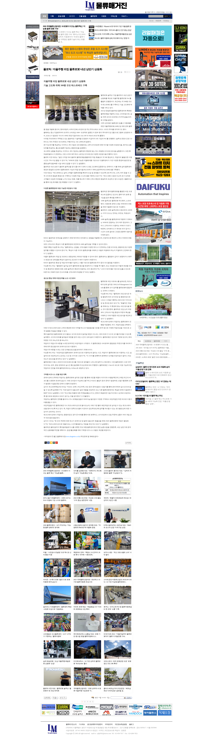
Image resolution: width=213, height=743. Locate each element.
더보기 (124, 16)
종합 (44, 16)
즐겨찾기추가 (150, 12)
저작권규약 (108, 724)
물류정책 (93, 16)
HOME (46, 63)
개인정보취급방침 (121, 724)
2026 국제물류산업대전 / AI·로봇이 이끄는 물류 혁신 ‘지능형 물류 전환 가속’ (163, 345)
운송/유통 (61, 16)
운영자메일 (160, 12)
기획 (52, 16)
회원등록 (158, 20)
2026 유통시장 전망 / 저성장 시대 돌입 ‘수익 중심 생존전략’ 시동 (159, 351)
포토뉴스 (139, 291)
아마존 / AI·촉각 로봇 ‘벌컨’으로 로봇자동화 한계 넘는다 (156, 357)
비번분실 (166, 20)
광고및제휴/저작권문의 (94, 724)
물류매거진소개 (71, 724)
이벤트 (103, 16)
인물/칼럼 (82, 16)
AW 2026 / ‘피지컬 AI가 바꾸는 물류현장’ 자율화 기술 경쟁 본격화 (159, 348)
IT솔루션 (140, 363)
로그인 (151, 20)
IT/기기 (72, 16)
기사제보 (82, 724)
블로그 (131, 724)
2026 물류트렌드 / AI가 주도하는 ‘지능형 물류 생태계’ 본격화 (158, 354)
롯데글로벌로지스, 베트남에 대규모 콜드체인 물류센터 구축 (69, 21)
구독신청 (114, 16)
